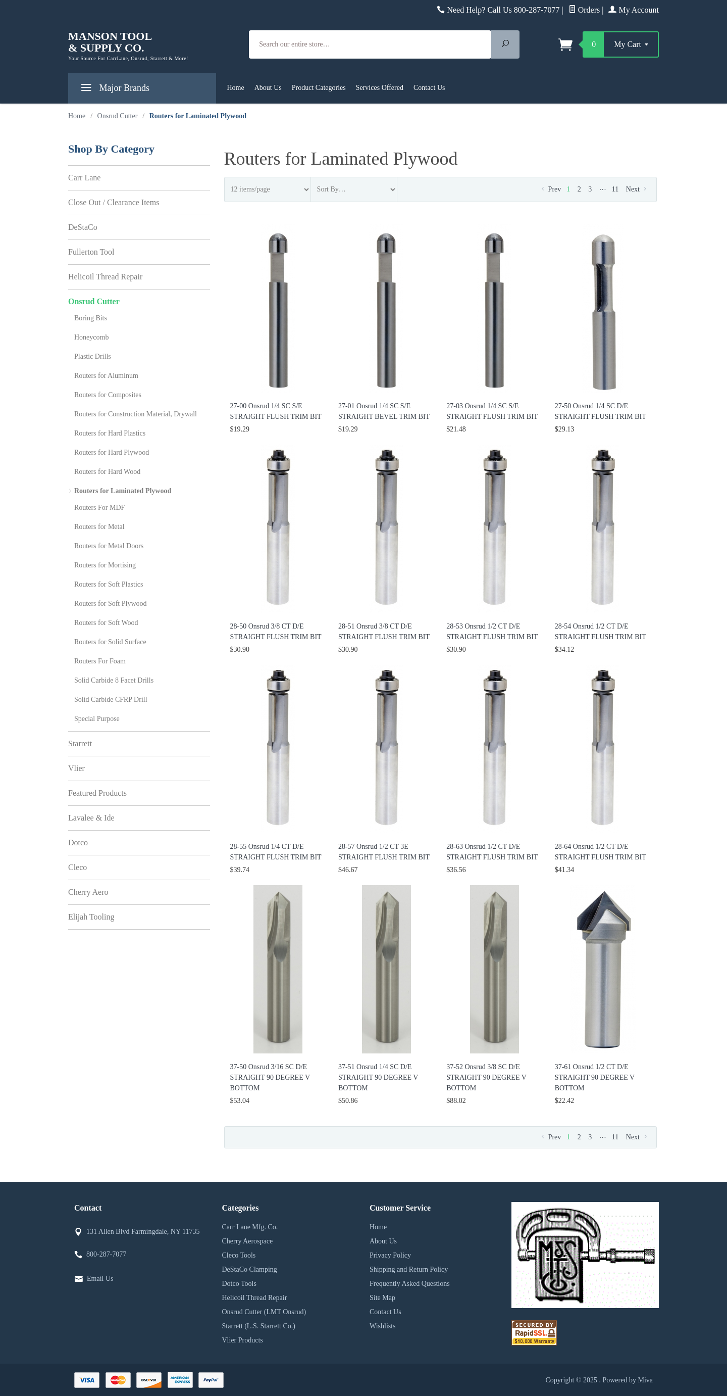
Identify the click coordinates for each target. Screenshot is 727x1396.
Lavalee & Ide (91, 817)
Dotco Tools (239, 1283)
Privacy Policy (390, 1255)
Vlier (76, 768)
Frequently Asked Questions (410, 1283)
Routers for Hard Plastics (109, 433)
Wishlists (383, 1326)
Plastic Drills (92, 356)
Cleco (77, 867)
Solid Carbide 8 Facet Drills (113, 680)
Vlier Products (242, 1340)
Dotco (78, 842)
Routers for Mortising (105, 565)
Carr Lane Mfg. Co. (250, 1227)
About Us (268, 87)
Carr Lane (84, 177)
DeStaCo (82, 227)
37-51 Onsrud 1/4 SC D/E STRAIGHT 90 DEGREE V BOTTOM (378, 1077)
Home (235, 87)
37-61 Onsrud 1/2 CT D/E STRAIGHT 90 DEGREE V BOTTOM (595, 1077)
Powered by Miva (627, 1380)
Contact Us (429, 87)
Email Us (100, 1278)
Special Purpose (97, 719)
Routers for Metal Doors (108, 546)
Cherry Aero (88, 892)
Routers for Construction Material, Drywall (135, 414)
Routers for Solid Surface (110, 642)
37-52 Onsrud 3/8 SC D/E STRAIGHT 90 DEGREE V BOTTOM (486, 1077)
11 (615, 189)
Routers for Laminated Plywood (122, 491)
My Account (633, 10)
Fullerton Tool (91, 252)
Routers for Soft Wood (106, 623)
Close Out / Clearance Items (113, 202)
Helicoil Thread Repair (105, 276)
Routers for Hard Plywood (111, 452)
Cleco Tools (239, 1255)
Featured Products (97, 793)
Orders (584, 10)
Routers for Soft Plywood (110, 603)
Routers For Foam (100, 661)
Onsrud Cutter (94, 301)
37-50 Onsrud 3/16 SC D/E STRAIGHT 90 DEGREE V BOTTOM (270, 1077)
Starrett (80, 743)
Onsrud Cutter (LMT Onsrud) (264, 1312)
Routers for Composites (107, 395)
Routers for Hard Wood (107, 471)
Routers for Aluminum (106, 375)
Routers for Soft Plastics (108, 584)
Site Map (382, 1298)
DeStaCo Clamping (249, 1269)
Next (637, 189)
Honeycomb (91, 337)
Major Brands (113, 90)
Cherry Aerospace (247, 1241)
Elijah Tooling (91, 916)
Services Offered (379, 87)
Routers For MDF (99, 507)
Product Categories (319, 87)
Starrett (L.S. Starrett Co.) (258, 1326)
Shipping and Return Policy (409, 1269)
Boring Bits (90, 318)
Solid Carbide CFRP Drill (110, 699)
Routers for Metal (99, 527)
